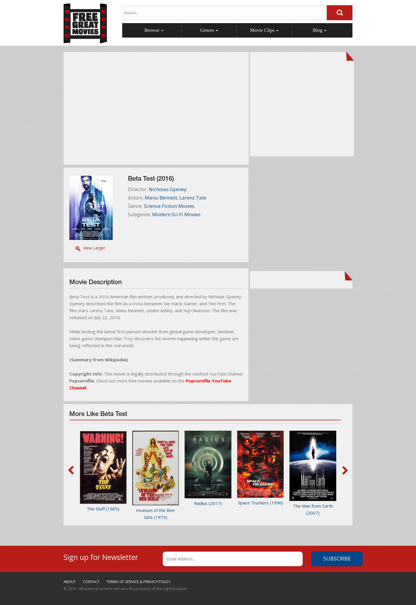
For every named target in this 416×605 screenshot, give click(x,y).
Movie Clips (264, 30)
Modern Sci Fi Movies (176, 214)
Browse (154, 30)
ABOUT (70, 581)
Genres (209, 30)
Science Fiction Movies (169, 206)
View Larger (94, 248)
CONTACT (91, 581)
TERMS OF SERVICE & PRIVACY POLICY (139, 581)
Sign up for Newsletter (101, 556)
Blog (319, 30)
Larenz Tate (192, 197)
